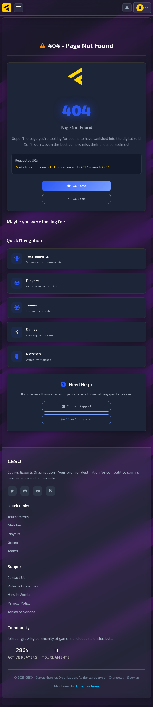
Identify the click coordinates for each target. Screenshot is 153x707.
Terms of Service (21, 612)
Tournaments (18, 516)
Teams (13, 551)
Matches (15, 525)
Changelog (116, 677)
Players (14, 534)
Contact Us (16, 577)
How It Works (19, 594)
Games (13, 542)
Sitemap (133, 677)
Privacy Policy (19, 603)
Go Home (76, 186)
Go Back (76, 199)
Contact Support (76, 406)
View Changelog (76, 419)
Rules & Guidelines (23, 586)
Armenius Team (87, 686)
